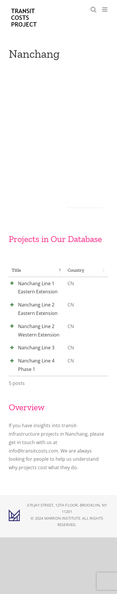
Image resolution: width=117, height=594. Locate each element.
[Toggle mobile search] (93, 9)
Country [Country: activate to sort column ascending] (64, 270)
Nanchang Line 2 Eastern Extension (33, 321)
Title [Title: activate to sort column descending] (16, 270)
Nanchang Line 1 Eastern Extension (33, 292)
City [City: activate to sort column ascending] (87, 270)
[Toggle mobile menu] (105, 9)
